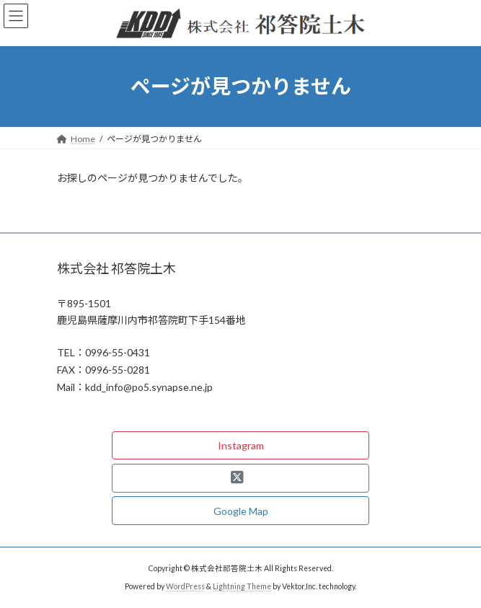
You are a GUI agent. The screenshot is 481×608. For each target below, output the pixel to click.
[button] (240, 445)
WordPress (185, 586)
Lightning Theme (242, 586)
